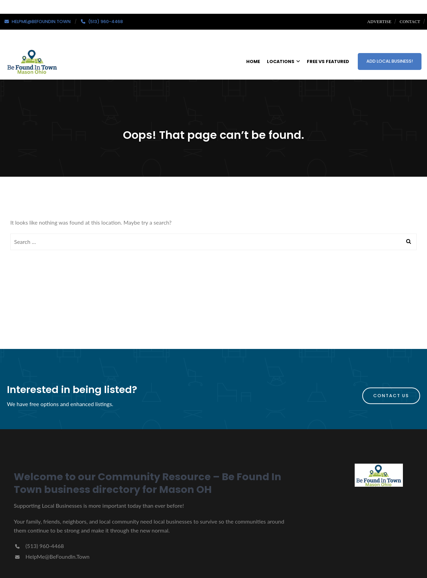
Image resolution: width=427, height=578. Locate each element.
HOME (253, 61)
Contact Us (391, 396)
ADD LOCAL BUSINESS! (389, 61)
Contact (410, 21)
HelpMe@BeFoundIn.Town (52, 556)
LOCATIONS (283, 61)
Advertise (379, 21)
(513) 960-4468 (39, 546)
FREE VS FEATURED (328, 61)
